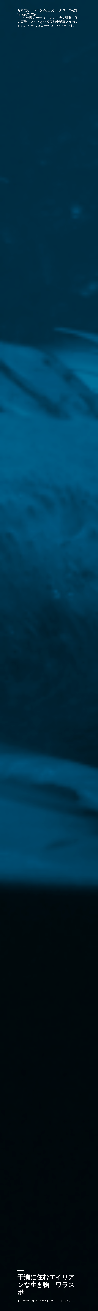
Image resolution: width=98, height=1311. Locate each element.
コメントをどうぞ (62, 1301)
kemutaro (25, 1301)
